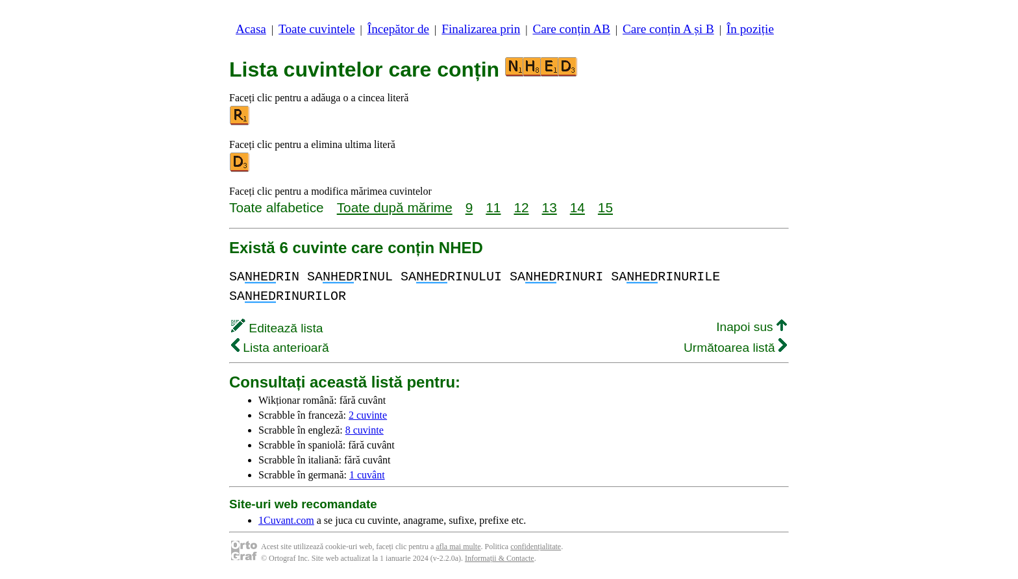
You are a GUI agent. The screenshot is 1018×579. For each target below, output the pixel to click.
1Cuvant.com (286, 520)
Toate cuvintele (316, 29)
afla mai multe (458, 546)
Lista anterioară (280, 347)
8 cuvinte (364, 430)
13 (549, 207)
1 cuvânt (367, 474)
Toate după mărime (395, 207)
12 (521, 207)
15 (605, 207)
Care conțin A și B (668, 29)
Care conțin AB (571, 29)
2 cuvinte (368, 415)
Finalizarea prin (480, 29)
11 (493, 207)
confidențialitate (535, 546)
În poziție (750, 29)
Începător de (398, 29)
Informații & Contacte (499, 558)
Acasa (251, 29)
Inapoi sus (751, 327)
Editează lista (277, 328)
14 (577, 207)
